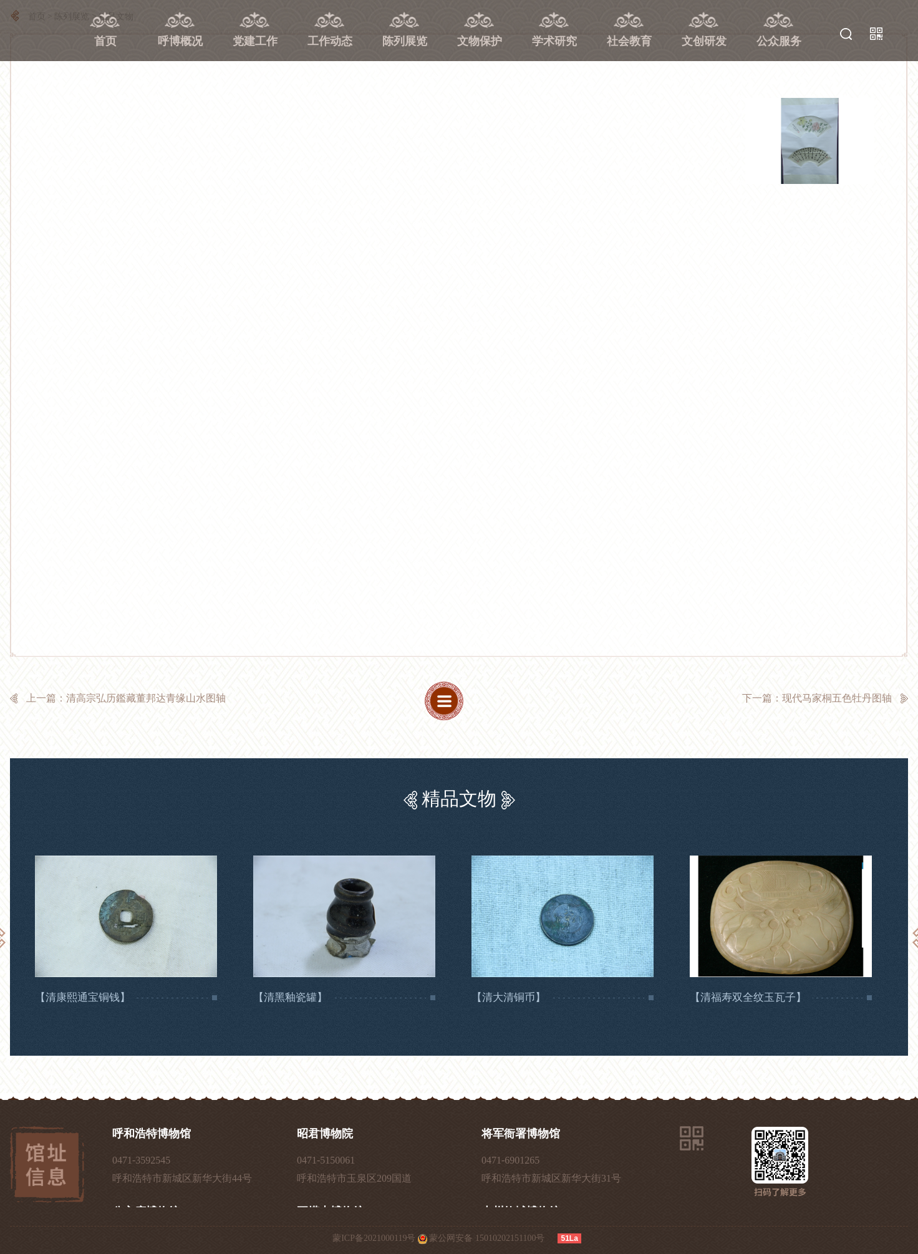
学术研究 (554, 41)
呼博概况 (180, 41)
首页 (105, 41)
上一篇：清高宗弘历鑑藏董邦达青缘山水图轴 (126, 698)
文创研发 (704, 41)
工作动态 (329, 41)
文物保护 (479, 41)
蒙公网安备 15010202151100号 (486, 1238)
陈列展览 (404, 41)
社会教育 (629, 41)
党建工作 (255, 41)
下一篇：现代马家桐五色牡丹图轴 (817, 698)
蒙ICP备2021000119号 (373, 1238)
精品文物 (459, 798)
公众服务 (778, 41)
